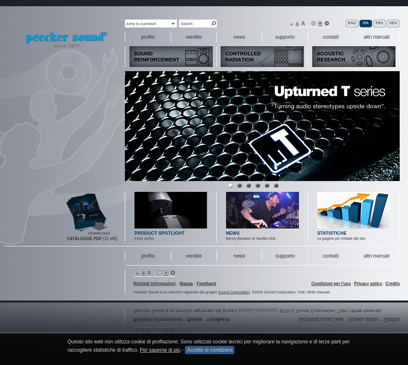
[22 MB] (92, 238)
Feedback (206, 283)
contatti (331, 256)
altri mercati (376, 256)
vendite (194, 256)
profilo (148, 256)
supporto (285, 256)
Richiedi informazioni (155, 283)
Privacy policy (368, 283)
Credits (393, 283)
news (239, 256)
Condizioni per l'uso (331, 283)
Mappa (186, 283)
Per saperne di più (160, 350)
